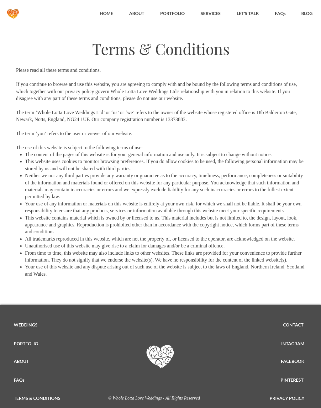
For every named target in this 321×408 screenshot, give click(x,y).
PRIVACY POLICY (287, 398)
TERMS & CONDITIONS (37, 398)
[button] (210, 13)
